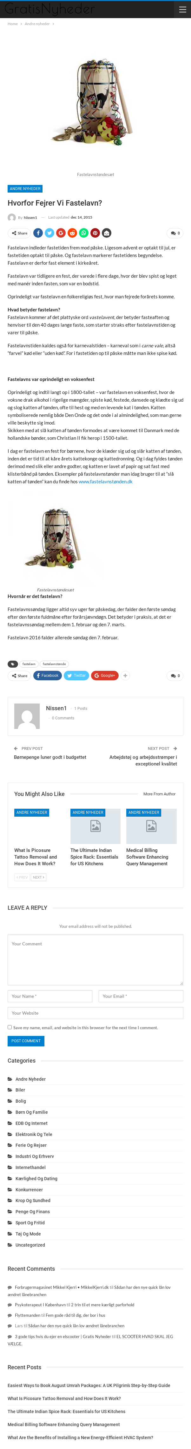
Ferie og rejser (31, 1145)
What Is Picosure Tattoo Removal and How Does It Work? (64, 1398)
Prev (22, 877)
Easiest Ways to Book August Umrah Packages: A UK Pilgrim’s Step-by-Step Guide (89, 1385)
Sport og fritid (30, 1222)
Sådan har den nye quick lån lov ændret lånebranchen (76, 1325)
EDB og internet (32, 1123)
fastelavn (29, 664)
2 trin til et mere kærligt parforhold (102, 1304)
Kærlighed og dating (36, 1178)
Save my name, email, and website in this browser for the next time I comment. (85, 1027)
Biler (20, 1089)
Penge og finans (33, 1211)
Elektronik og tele (34, 1134)
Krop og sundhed (33, 1200)
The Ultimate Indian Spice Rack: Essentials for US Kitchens (66, 1411)
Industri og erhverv (35, 1156)
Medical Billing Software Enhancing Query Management (64, 1424)
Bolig (21, 1101)
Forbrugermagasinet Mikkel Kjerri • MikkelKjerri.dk (62, 1287)
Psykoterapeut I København (40, 1304)
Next (38, 877)
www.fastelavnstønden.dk (106, 481)
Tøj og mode (28, 1233)
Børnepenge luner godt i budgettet (50, 757)
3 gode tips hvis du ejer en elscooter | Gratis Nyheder (63, 1336)
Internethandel (31, 1167)
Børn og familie (32, 1112)
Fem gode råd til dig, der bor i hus (75, 1315)
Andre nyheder (25, 189)
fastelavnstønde (54, 664)
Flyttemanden (27, 1315)
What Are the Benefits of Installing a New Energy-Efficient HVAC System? (80, 1437)
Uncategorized (30, 1245)
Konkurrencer (29, 1189)
